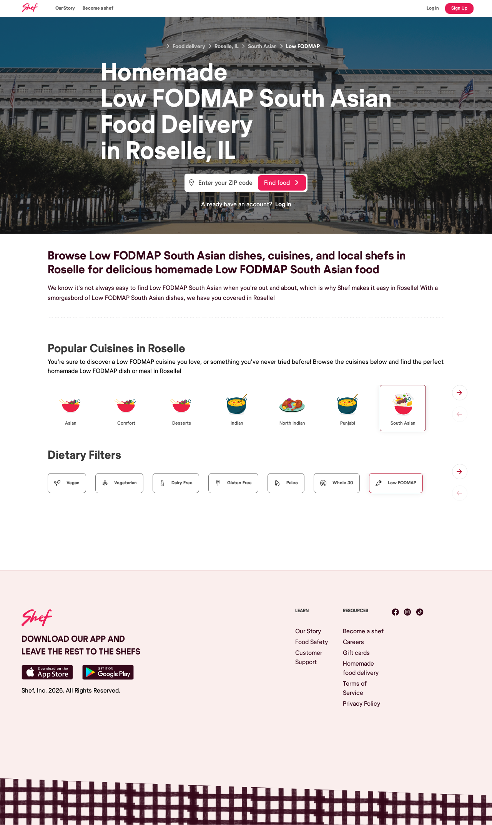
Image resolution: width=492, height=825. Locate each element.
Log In (433, 8)
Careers (353, 642)
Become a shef (98, 8)
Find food (281, 183)
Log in (283, 204)
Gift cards (356, 653)
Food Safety (311, 642)
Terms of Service (355, 688)
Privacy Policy (361, 704)
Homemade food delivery (361, 668)
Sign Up (459, 8)
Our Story (65, 8)
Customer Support (308, 657)
